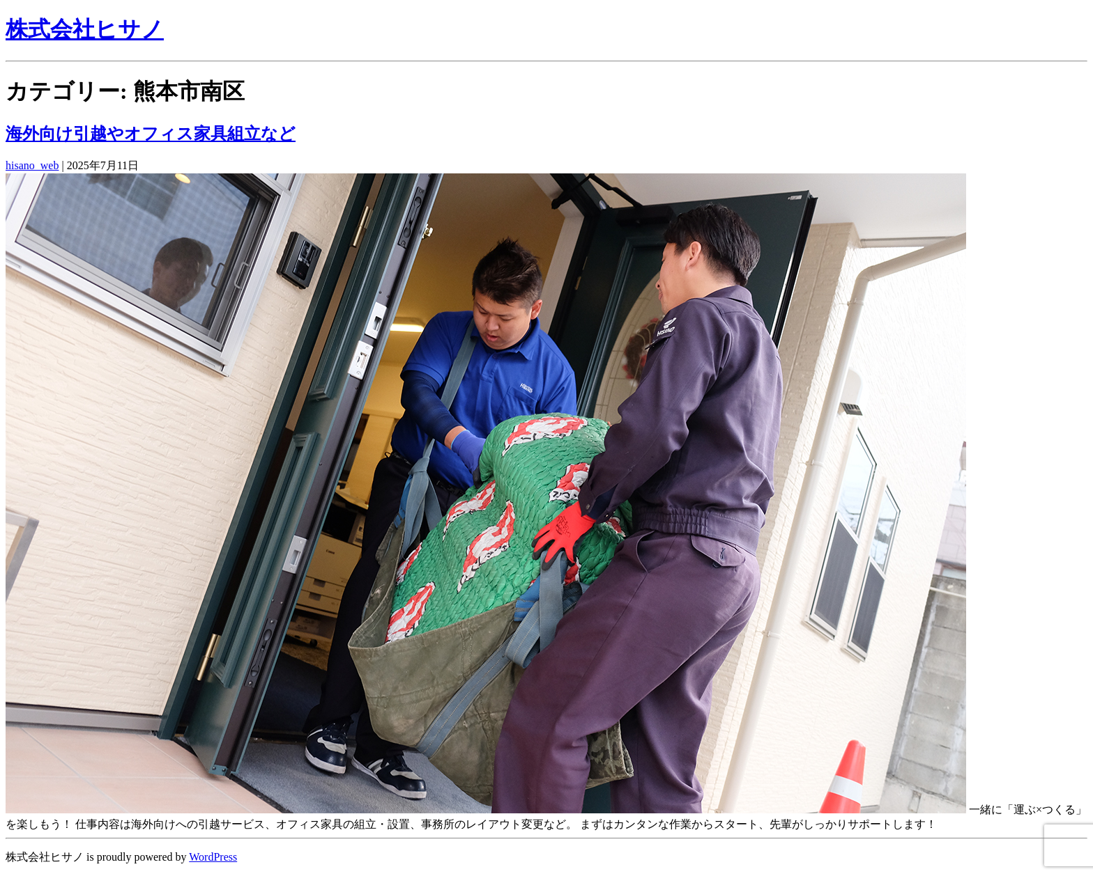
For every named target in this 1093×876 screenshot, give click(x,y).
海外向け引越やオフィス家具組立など (151, 134)
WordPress (213, 857)
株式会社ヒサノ (85, 29)
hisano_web (32, 165)
